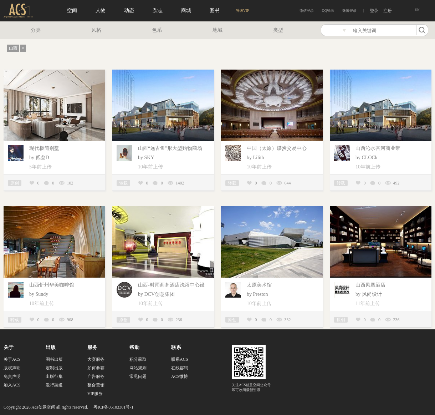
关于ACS (12, 359)
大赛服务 (95, 359)
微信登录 (307, 10)
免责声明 (12, 376)
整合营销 (95, 385)
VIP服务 (95, 393)
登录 (374, 10)
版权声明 (12, 367)
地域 (217, 30)
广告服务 (95, 376)
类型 (278, 30)
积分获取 (138, 359)
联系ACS (179, 359)
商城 (186, 10)
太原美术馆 (259, 285)
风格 (96, 30)
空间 (72, 10)
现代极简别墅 (44, 148)
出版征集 (54, 376)
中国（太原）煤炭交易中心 (277, 148)
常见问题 (138, 376)
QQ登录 (328, 10)
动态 (129, 10)
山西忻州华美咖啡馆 (51, 285)
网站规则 (138, 367)
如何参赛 (95, 367)
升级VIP (242, 10)
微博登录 (349, 10)
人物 (101, 10)
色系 (157, 30)
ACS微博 (179, 376)
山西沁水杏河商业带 (377, 148)
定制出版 (54, 367)
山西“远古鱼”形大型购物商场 (170, 148)
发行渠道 (54, 385)
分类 (36, 30)
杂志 (158, 10)
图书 (215, 10)
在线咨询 (179, 367)
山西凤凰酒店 (370, 285)
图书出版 (54, 359)
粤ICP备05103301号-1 (113, 407)
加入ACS (12, 385)
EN (417, 10)
